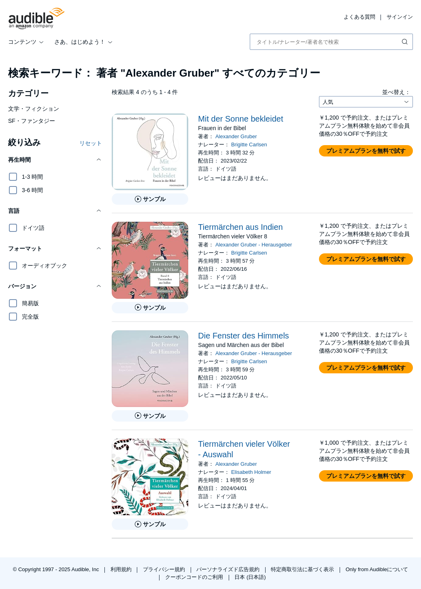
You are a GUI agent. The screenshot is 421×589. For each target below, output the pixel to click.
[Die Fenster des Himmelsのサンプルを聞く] (150, 416)
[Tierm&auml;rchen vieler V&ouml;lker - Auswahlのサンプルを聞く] (150, 524)
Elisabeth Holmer (251, 472)
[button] (55, 160)
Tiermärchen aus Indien (240, 227)
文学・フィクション (33, 108)
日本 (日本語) (250, 577)
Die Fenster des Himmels (243, 335)
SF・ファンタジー (31, 121)
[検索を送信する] (405, 42)
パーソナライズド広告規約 (228, 569)
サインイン (400, 17)
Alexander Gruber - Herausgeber (253, 245)
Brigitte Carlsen (249, 144)
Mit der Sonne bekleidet (240, 118)
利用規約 (122, 569)
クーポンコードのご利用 (195, 577)
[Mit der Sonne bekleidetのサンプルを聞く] (150, 199)
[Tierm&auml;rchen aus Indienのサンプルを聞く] (150, 307)
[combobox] (331, 42)
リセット (90, 143)
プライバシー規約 (165, 569)
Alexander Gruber (236, 136)
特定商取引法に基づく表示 (303, 569)
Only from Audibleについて (377, 569)
